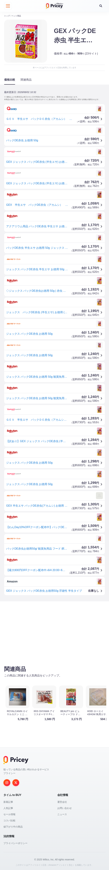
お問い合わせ (64, 807)
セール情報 (9, 813)
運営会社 (62, 801)
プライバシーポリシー (15, 842)
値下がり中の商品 (13, 826)
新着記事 (8, 801)
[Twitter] (15, 782)
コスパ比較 (9, 819)
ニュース (62, 813)
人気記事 (8, 807)
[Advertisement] (54, 630)
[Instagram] (6, 782)
